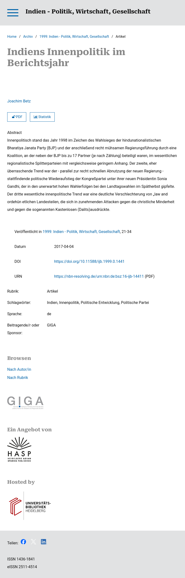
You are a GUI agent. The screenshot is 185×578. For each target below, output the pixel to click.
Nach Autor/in (19, 369)
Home (12, 37)
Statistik (42, 117)
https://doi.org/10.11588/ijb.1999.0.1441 (89, 261)
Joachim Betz (19, 101)
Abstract (14, 132)
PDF (16, 117)
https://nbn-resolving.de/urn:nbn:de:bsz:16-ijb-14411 (99, 276)
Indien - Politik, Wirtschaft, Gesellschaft (88, 11)
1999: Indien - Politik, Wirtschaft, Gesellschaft (74, 37)
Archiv (28, 37)
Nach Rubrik (17, 377)
